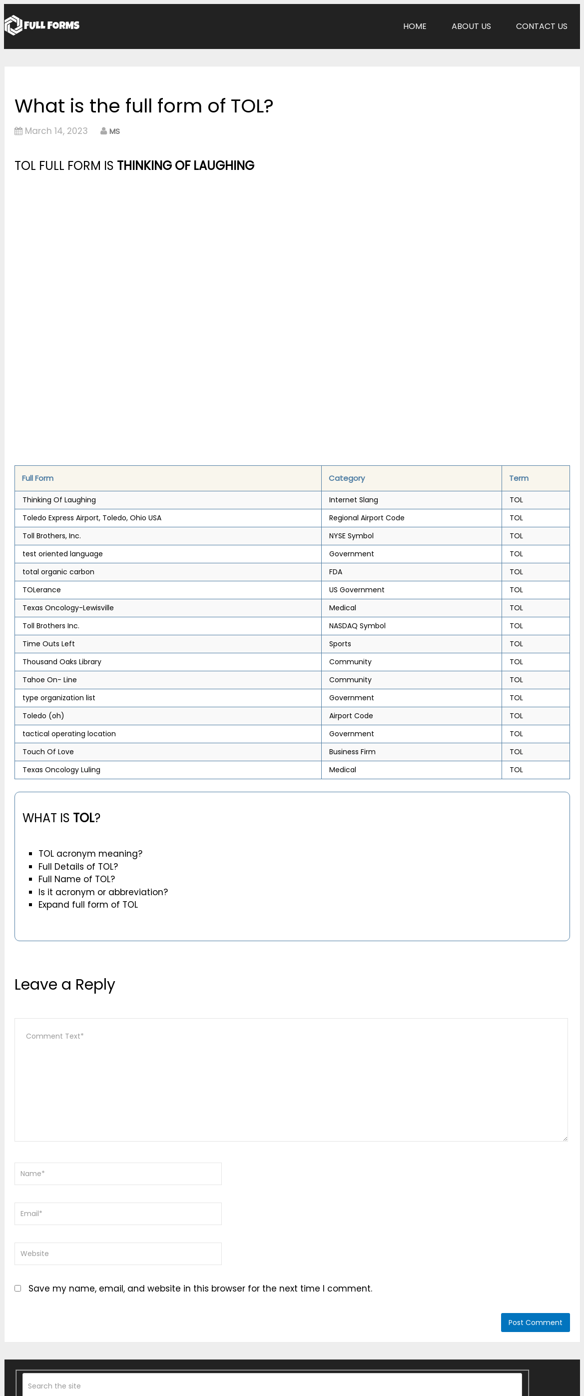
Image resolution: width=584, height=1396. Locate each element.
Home (415, 26)
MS (114, 131)
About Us (471, 26)
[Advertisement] (205, 250)
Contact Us (542, 26)
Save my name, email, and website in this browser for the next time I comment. (200, 1289)
